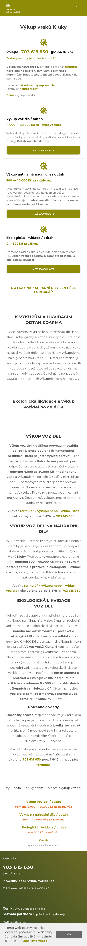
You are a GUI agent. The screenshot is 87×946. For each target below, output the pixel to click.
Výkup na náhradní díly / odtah (43, 817)
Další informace (35, 941)
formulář (71, 66)
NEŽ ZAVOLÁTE (43, 150)
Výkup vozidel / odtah (43, 804)
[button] (22, 941)
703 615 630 (34, 51)
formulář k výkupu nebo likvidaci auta (49, 511)
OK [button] (69, 934)
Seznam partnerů (17, 914)
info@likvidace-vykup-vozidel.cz (28, 881)
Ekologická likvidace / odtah (43, 830)
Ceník (43, 843)
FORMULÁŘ (43, 292)
